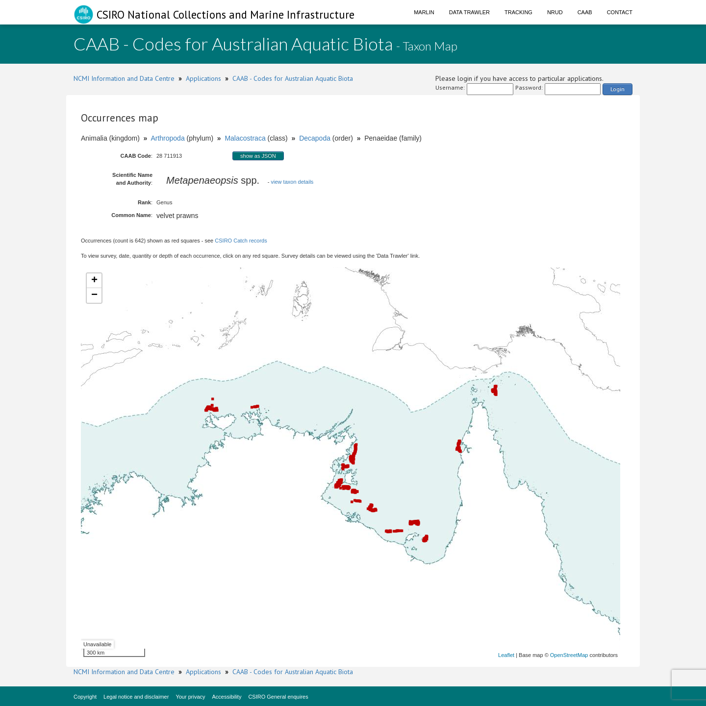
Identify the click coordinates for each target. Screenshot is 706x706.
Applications (203, 78)
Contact (619, 12)
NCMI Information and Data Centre (124, 78)
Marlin (424, 12)
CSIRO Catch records (241, 240)
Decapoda (314, 138)
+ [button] (94, 280)
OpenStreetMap (569, 655)
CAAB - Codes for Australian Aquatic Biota (292, 78)
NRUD (555, 12)
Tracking (518, 12)
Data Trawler (469, 12)
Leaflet (506, 655)
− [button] (94, 295)
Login (617, 89)
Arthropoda (167, 138)
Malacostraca (245, 138)
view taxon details (292, 182)
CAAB (585, 12)
